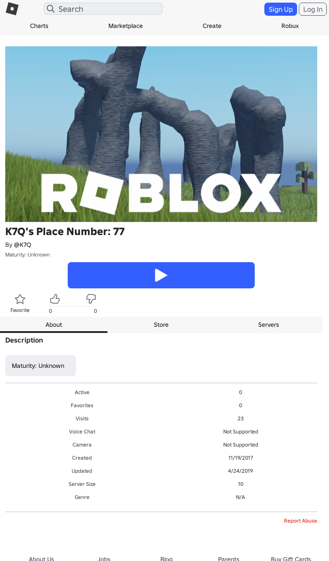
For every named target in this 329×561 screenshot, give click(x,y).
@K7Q (22, 245)
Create (212, 26)
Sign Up (281, 9)
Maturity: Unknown (27, 254)
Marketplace (125, 26)
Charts (39, 26)
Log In (312, 9)
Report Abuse (300, 520)
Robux (290, 26)
